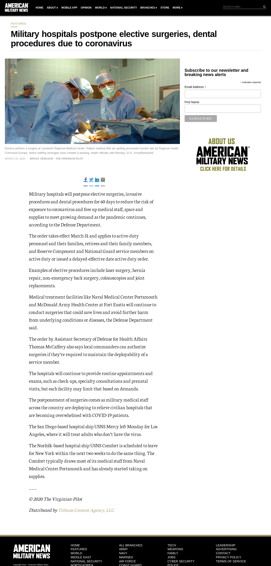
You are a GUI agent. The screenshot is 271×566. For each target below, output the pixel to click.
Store (164, 7)
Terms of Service (231, 561)
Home (39, 7)
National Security (123, 7)
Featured (18, 23)
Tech (171, 545)
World (100, 7)
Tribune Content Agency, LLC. (88, 509)
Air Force (127, 561)
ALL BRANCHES (130, 545)
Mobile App (69, 7)
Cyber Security (180, 561)
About (51, 7)
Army (123, 549)
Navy (123, 553)
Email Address (195, 87)
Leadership (225, 545)
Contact (223, 553)
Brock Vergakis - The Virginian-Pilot (56, 158)
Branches (147, 7)
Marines (126, 557)
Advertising (226, 549)
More (176, 7)
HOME (75, 545)
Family (172, 553)
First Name (192, 102)
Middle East (81, 557)
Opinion (86, 7)
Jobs (171, 557)
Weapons (175, 549)
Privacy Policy (228, 557)
